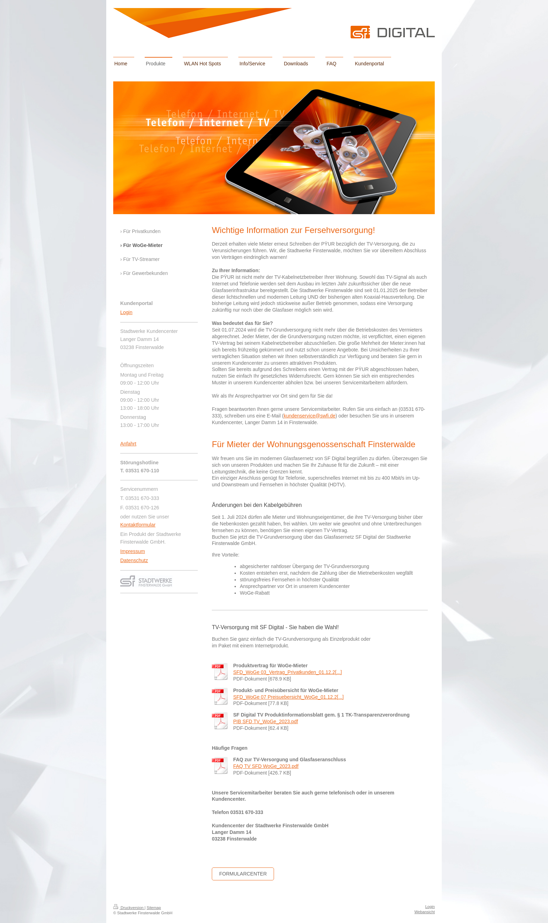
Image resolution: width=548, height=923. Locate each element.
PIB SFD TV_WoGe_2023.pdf (265, 721)
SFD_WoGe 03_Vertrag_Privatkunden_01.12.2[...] (287, 672)
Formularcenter (243, 874)
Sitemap (154, 908)
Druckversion (129, 908)
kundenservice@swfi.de (310, 416)
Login (126, 312)
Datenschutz (134, 560)
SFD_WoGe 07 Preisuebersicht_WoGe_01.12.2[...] (288, 697)
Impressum (132, 551)
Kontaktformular (138, 525)
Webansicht (424, 912)
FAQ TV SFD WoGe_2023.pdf (265, 766)
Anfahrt (128, 443)
